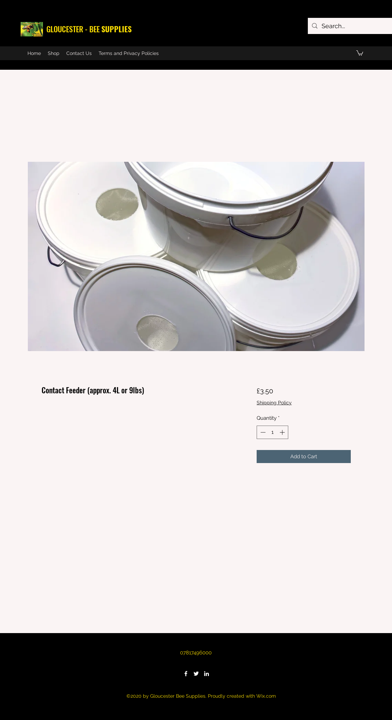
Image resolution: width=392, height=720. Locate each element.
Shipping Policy (274, 402)
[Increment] (283, 432)
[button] (359, 53)
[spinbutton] (272, 432)
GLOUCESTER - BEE (89, 28)
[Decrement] (262, 432)
